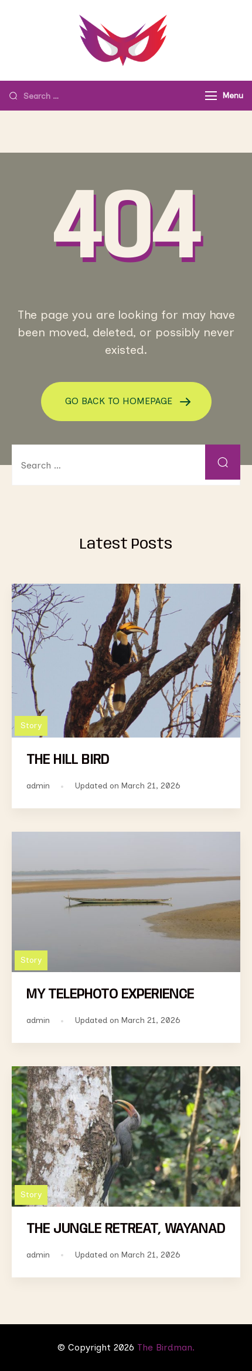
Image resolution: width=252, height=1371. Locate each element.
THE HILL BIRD (67, 760)
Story (31, 726)
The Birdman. (166, 1347)
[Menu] (211, 95)
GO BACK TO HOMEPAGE (120, 401)
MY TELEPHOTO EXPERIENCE (110, 994)
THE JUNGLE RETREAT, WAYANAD (125, 1229)
